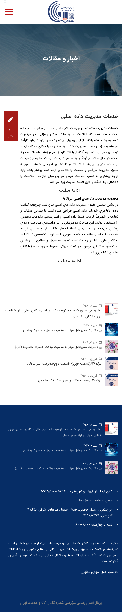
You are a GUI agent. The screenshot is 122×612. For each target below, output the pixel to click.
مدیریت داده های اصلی (71, 204)
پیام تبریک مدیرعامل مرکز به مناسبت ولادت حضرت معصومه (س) (58, 347)
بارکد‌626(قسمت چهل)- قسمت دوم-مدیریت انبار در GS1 (64, 363)
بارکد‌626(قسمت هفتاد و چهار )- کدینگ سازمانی (70, 380)
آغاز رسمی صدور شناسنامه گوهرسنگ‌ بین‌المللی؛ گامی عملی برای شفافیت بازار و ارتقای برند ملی (53, 313)
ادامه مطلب (69, 261)
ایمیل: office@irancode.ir (94, 500)
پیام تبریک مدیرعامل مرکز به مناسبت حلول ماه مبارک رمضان (62, 330)
